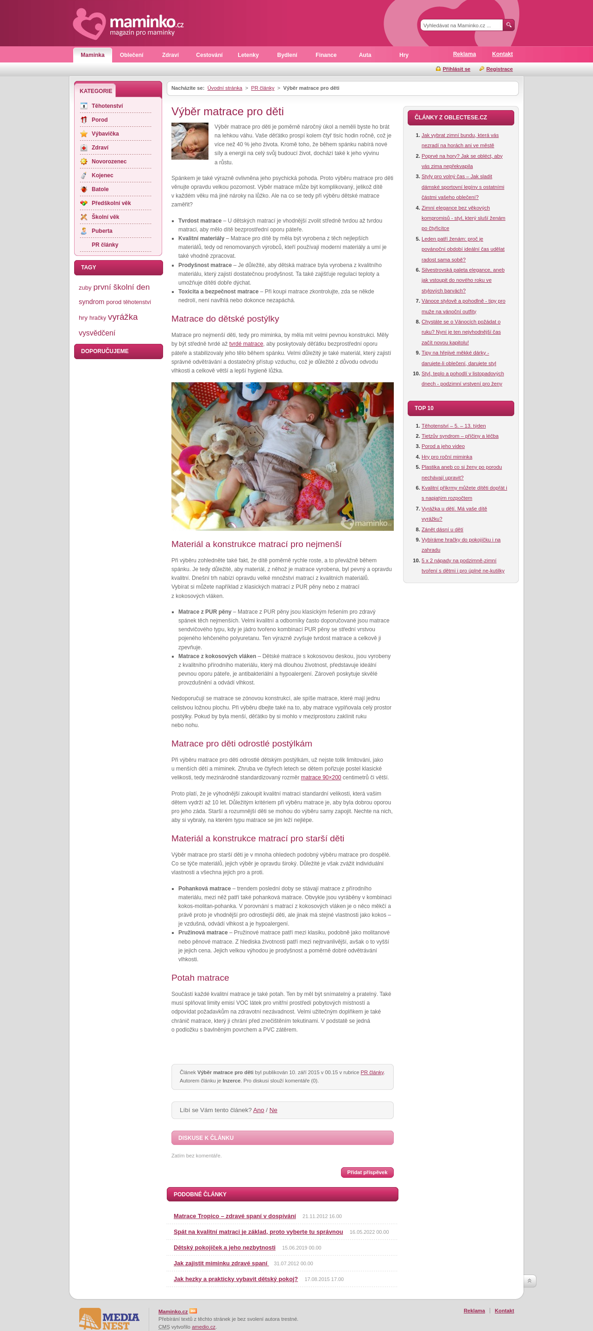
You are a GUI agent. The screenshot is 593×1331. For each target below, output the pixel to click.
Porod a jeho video (443, 446)
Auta (365, 55)
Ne (274, 1110)
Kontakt (502, 54)
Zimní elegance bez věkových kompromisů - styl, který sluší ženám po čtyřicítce (463, 218)
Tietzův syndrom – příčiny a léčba (460, 436)
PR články (262, 88)
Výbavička (105, 134)
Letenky (248, 55)
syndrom (91, 301)
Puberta (102, 231)
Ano (258, 1110)
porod (113, 302)
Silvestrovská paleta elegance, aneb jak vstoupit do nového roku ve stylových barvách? (463, 280)
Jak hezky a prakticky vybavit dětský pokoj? (236, 1278)
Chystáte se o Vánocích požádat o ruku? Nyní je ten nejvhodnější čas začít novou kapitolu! (461, 332)
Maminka (92, 55)
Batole (100, 189)
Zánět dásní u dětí (442, 529)
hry (83, 317)
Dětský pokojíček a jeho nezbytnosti (225, 1247)
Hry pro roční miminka (447, 457)
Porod (100, 120)
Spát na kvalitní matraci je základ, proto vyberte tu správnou (258, 1231)
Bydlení (287, 55)
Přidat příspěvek (367, 1172)
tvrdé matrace (246, 344)
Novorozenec (109, 161)
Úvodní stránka (225, 88)
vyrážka (123, 317)
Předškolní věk (111, 203)
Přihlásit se (457, 69)
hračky (97, 318)
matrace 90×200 (321, 777)
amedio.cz (203, 1327)
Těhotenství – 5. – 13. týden (454, 426)
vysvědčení (97, 333)
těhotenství (137, 302)
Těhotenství (107, 106)
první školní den (121, 287)
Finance (325, 55)
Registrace (499, 69)
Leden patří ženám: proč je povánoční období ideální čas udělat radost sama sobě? (463, 249)
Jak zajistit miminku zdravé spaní (221, 1263)
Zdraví (170, 55)
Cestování (209, 55)
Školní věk (105, 217)
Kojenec (103, 175)
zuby (85, 287)
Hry (404, 55)
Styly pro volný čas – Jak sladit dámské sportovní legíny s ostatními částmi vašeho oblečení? (463, 187)
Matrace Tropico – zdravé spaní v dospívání (235, 1216)
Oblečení (132, 55)
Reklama (464, 54)
